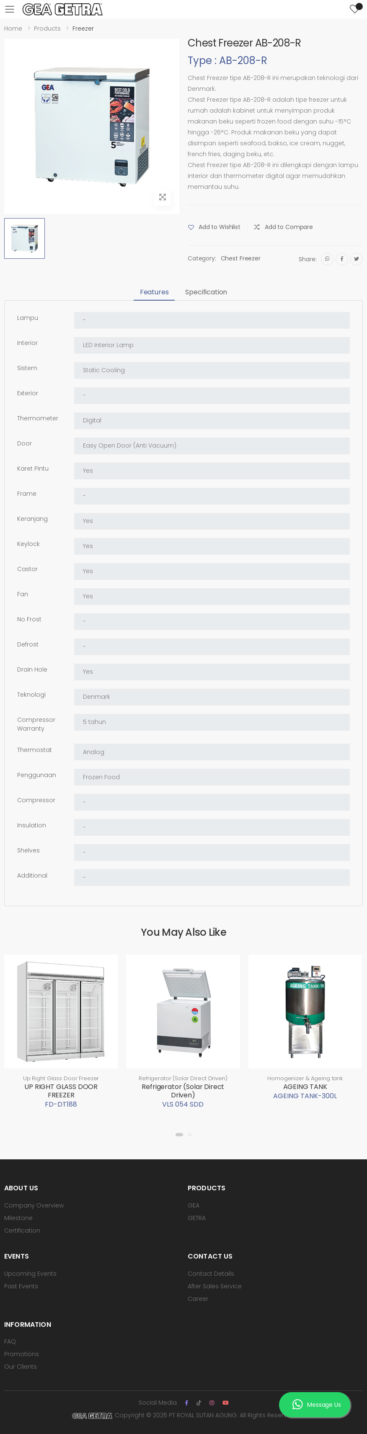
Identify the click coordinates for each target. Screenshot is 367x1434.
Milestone (18, 1218)
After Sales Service (215, 1286)
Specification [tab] (206, 292)
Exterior (27, 393)
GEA (193, 1205)
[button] (179, 1134)
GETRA (197, 1218)
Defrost (28, 644)
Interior (27, 343)
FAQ (10, 1341)
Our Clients (20, 1366)
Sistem (27, 368)
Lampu (27, 318)
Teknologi (31, 694)
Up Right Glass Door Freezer (61, 1078)
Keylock (28, 544)
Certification (22, 1230)
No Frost (29, 619)
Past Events (21, 1286)
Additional (32, 875)
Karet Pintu (33, 468)
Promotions (21, 1354)
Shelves (28, 850)
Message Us (316, 1405)
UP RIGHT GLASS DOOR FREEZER (61, 1091)
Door (24, 443)
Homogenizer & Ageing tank (305, 1078)
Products (47, 28)
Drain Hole (32, 669)
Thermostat (34, 750)
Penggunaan (36, 775)
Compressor (36, 800)
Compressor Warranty (36, 724)
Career (198, 1299)
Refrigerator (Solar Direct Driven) (183, 1078)
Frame (26, 493)
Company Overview (34, 1205)
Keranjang (32, 519)
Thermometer (37, 418)
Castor (27, 569)
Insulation (31, 825)
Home (13, 28)
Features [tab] (154, 292)
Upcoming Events (30, 1273)
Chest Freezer (241, 258)
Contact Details (211, 1273)
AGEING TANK (305, 1087)
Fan (22, 594)
